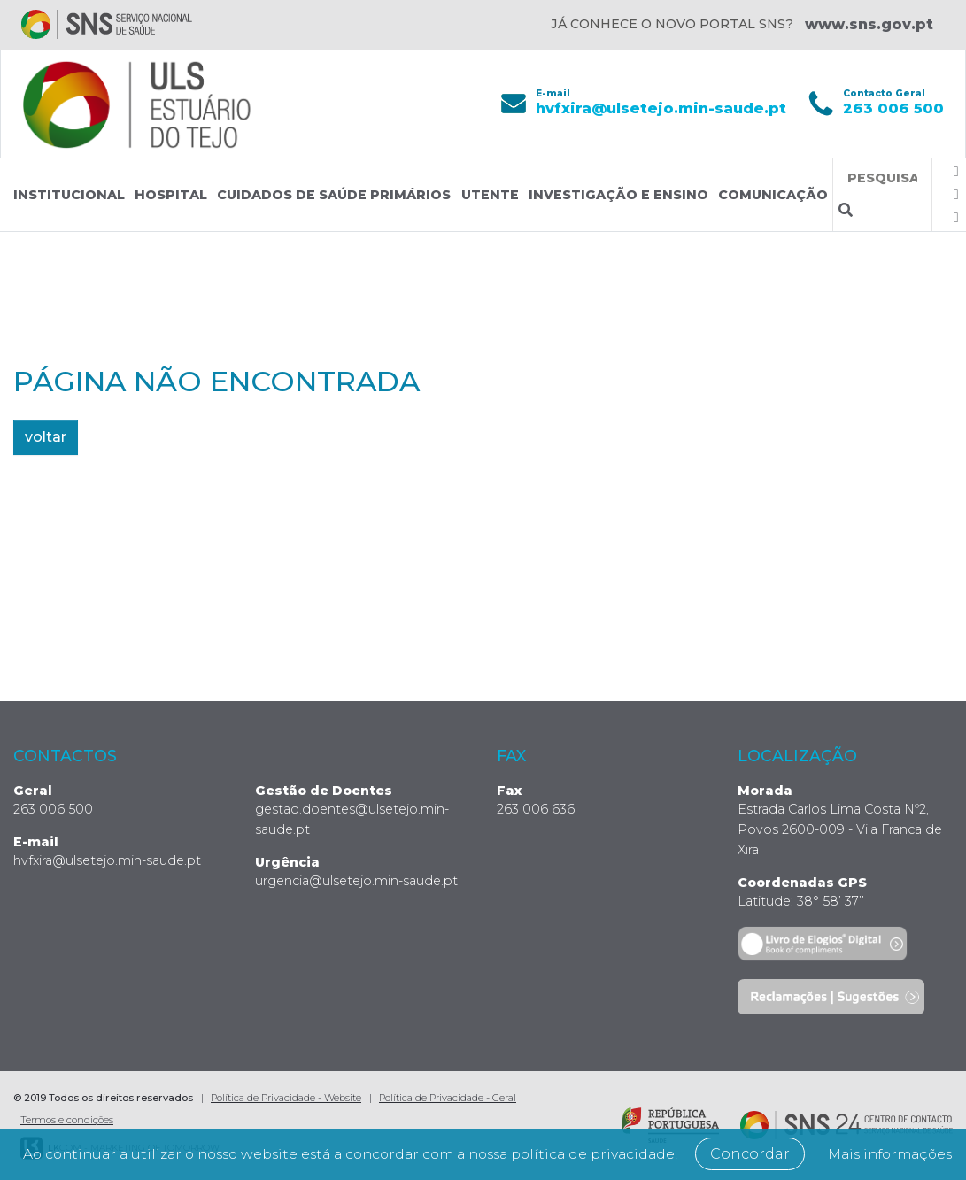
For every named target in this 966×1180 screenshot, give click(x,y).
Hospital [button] (171, 195)
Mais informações (490, 1153)
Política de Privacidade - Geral (447, 1097)
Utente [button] (490, 195)
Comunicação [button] (773, 195)
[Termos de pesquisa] (882, 178)
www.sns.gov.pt (869, 24)
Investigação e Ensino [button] (618, 195)
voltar (45, 436)
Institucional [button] (69, 195)
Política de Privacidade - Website (286, 1097)
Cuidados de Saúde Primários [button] (334, 195)
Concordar (835, 1131)
